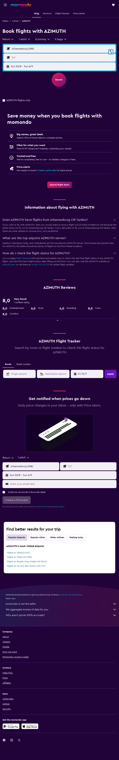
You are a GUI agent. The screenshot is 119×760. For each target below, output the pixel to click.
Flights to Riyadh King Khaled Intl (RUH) (27, 561)
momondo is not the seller (61, 604)
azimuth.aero (9, 265)
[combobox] (8, 39)
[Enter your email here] (62, 484)
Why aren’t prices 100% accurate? (61, 615)
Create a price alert (47, 170)
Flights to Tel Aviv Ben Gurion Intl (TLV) (26, 566)
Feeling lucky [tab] (76, 537)
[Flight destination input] (62, 57)
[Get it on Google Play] (11, 726)
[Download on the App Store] (29, 726)
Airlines (15, 21)
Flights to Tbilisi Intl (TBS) (19, 557)
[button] (5, 4)
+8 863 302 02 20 (40, 265)
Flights (5, 21)
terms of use (42, 507)
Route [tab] (8, 364)
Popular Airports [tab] (16, 537)
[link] (59, 185)
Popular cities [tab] (37, 537)
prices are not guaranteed (70, 595)
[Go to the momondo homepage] (21, 4)
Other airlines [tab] (57, 537)
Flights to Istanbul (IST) (18, 553)
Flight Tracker (23, 258)
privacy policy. (58, 507)
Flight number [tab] (23, 364)
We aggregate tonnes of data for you (61, 609)
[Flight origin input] (62, 49)
